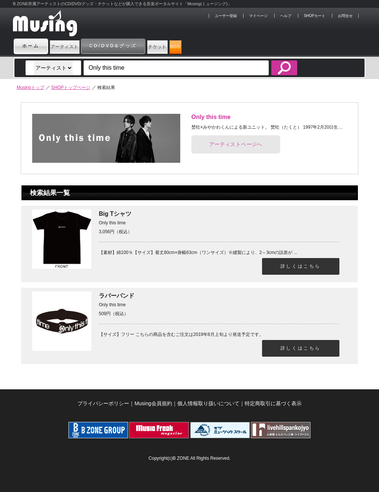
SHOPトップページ (70, 87)
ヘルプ (285, 16)
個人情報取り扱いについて (208, 403)
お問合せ (345, 16)
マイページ (258, 16)
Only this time (211, 117)
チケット (189, 46)
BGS (226, 46)
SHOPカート (314, 16)
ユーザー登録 (226, 16)
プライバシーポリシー (103, 403)
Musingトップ (30, 87)
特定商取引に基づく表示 (273, 403)
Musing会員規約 (153, 403)
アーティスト (75, 46)
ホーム (31, 46)
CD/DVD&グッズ (135, 46)
